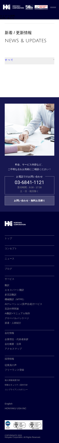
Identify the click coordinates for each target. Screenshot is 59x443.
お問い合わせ (7, 18)
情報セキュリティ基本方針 (16, 385)
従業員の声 (11, 365)
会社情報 (9, 333)
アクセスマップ (13, 348)
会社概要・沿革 (13, 344)
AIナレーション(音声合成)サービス (23, 304)
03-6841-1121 (29, 182)
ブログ (8, 268)
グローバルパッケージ (17, 318)
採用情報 (9, 358)
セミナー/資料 (7, 16)
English (8, 403)
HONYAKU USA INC (15, 408)
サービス (9, 279)
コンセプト (11, 248)
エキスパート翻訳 (14, 290)
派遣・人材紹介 (13, 323)
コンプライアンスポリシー (16, 390)
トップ (8, 238)
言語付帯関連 (12, 308)
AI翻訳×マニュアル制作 (17, 313)
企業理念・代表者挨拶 (16, 339)
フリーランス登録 (14, 369)
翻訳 (7, 285)
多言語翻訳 (10, 294)
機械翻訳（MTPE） (15, 299)
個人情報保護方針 (12, 380)
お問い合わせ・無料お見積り (29, 200)
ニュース (9, 258)
